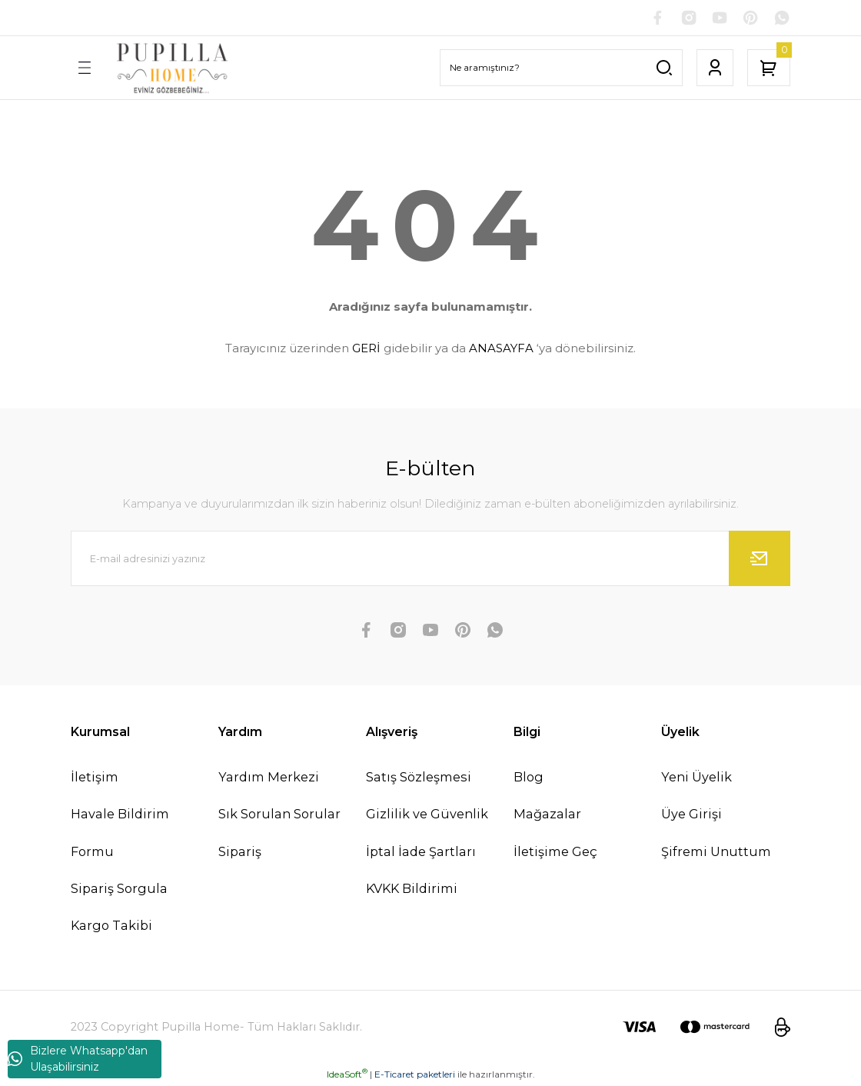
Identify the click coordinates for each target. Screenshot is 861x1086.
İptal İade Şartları (421, 852)
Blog (529, 778)
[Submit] (759, 560)
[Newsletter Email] (430, 560)
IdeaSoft (347, 1075)
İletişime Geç (555, 852)
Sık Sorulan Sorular (279, 815)
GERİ (366, 349)
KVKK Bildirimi (411, 889)
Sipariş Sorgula (119, 889)
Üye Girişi (691, 815)
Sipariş (239, 852)
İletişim (94, 778)
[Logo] (172, 69)
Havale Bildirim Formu (120, 834)
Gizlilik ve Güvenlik (427, 815)
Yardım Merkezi (268, 778)
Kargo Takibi (111, 926)
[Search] (561, 69)
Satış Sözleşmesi (418, 778)
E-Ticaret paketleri (414, 1075)
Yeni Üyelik (696, 778)
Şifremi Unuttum (716, 852)
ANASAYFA (501, 349)
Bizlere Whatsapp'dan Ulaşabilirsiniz (78, 1059)
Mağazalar (547, 815)
